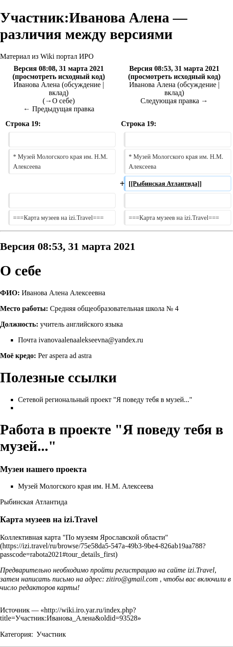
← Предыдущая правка (58, 109)
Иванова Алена (36, 84)
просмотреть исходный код (59, 76)
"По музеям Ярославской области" (115, 537)
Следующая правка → (174, 101)
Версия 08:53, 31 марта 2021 (174, 68)
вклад (58, 92)
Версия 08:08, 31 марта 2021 (58, 68)
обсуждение (82, 84)
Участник (51, 634)
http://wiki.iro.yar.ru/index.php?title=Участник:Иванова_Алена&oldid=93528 (69, 614)
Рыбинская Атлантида (33, 502)
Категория (15, 634)
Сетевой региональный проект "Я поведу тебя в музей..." (105, 399)
